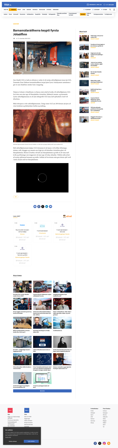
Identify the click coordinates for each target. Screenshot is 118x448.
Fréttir (92, 411)
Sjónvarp (93, 420)
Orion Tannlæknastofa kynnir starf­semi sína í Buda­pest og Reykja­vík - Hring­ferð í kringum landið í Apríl (42, 369)
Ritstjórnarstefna (28, 422)
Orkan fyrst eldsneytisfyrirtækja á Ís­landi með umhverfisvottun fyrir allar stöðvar (42, 313)
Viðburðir (105, 417)
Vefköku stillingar (13, 441)
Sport (92, 415)
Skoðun (92, 418)
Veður (104, 418)
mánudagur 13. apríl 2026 (95, 5)
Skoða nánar (8, 437)
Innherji (105, 411)
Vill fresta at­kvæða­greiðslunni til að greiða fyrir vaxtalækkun (97, 109)
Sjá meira (42, 391)
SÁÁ (16, 196)
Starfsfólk (26, 426)
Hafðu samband (28, 420)
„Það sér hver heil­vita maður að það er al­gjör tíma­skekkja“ (97, 64)
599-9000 (12, 426)
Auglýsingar (27, 418)
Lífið (92, 417)
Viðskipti (93, 413)
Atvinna (105, 415)
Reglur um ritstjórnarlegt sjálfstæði (14, 417)
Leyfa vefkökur (31, 441)
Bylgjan (104, 420)
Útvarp (92, 423)
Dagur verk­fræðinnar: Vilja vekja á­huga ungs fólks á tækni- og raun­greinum (62, 313)
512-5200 (29, 416)
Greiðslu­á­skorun (57, 330)
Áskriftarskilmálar (28, 424)
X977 (104, 424)
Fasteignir (105, 413)
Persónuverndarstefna (13, 420)
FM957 (104, 423)
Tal (103, 426)
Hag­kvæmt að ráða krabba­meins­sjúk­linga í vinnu (97, 55)
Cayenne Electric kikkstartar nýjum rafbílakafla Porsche (96, 100)
